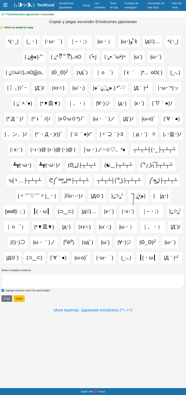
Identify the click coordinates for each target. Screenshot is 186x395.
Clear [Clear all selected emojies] (19, 352)
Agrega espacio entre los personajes (27, 344)
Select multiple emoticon (16, 324)
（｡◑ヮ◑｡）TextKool (32, 5)
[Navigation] (5, 4)
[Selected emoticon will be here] (93, 335)
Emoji (86, 5)
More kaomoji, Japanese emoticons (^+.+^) (93, 364)
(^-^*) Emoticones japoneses (20, 14)
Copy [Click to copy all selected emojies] (7, 352)
